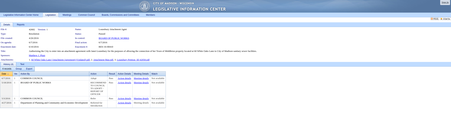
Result (112, 74)
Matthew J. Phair (37, 55)
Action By (25, 74)
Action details (124, 78)
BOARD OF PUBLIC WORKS (114, 38)
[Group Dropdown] (19, 69)
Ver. (16, 74)
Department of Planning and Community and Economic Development (54, 102)
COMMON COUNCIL (32, 78)
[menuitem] (7, 69)
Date (4, 74)
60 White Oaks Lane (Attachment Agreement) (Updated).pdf (60, 59)
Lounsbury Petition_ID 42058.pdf (133, 59)
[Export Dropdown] (29, 69)
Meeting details (141, 78)
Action (94, 74)
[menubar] (17, 69)
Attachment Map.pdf (103, 59)
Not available (158, 78)
